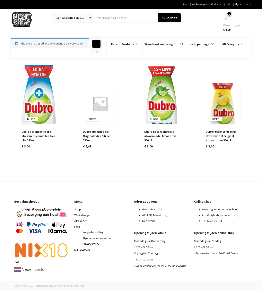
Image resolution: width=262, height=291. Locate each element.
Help (228, 4)
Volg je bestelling (92, 232)
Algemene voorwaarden (97, 238)
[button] (72, 17)
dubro (31, 119)
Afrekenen (216, 4)
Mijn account (242, 4)
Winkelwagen (199, 4)
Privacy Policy (90, 244)
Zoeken (169, 17)
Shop (185, 4)
